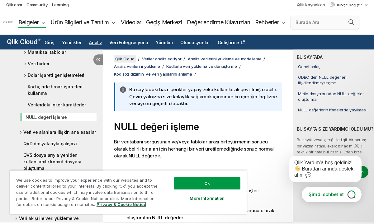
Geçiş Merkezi (164, 22)
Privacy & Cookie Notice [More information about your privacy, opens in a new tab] (52, 205)
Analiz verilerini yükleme (137, 66)
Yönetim (164, 42)
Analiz (95, 42)
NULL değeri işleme (46, 117)
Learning (60, 4)
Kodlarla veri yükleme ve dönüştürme (201, 66)
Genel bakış (309, 66)
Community (37, 4)
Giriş (49, 42)
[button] (351, 22)
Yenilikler (72, 42)
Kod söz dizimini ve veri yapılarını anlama (153, 74)
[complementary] (333, 135)
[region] (118, 190)
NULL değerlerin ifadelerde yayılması (332, 109)
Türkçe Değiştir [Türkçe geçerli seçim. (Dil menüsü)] (349, 5)
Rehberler (267, 22)
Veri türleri (38, 63)
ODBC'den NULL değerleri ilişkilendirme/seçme (322, 80)
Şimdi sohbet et (326, 194)
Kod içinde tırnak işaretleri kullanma (55, 90)
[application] (321, 170)
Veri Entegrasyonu (128, 42)
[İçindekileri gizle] (98, 59)
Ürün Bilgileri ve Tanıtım (79, 22)
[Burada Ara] (325, 22)
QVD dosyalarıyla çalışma (50, 143)
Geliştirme (228, 42)
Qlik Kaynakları (311, 4)
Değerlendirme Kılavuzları (218, 22)
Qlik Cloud (23, 42)
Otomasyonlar (195, 42)
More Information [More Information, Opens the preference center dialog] (190, 193)
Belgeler (28, 22)
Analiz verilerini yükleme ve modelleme (225, 58)
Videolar (131, 22)
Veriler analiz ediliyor (161, 58)
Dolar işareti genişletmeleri (56, 75)
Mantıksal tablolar (47, 52)
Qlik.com (14, 4)
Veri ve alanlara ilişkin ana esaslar (59, 132)
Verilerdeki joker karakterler (57, 104)
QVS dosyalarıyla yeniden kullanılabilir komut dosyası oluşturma (52, 161)
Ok (190, 178)
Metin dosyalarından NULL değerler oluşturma (331, 96)
